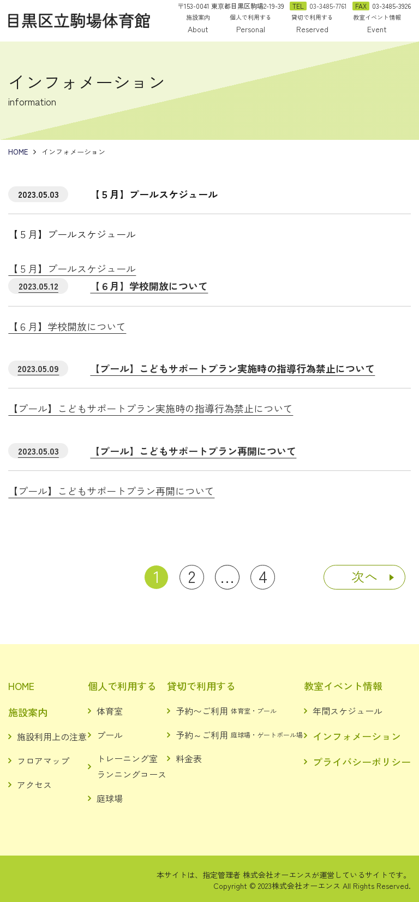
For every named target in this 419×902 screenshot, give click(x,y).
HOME (21, 686)
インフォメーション (357, 736)
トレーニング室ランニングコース (131, 766)
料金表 (189, 758)
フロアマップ (43, 760)
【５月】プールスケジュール (72, 268)
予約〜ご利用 (226, 710)
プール (110, 734)
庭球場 (110, 798)
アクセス (34, 784)
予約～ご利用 (239, 734)
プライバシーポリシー (362, 761)
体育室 (110, 710)
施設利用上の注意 (52, 736)
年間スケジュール (347, 710)
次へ (364, 576)
